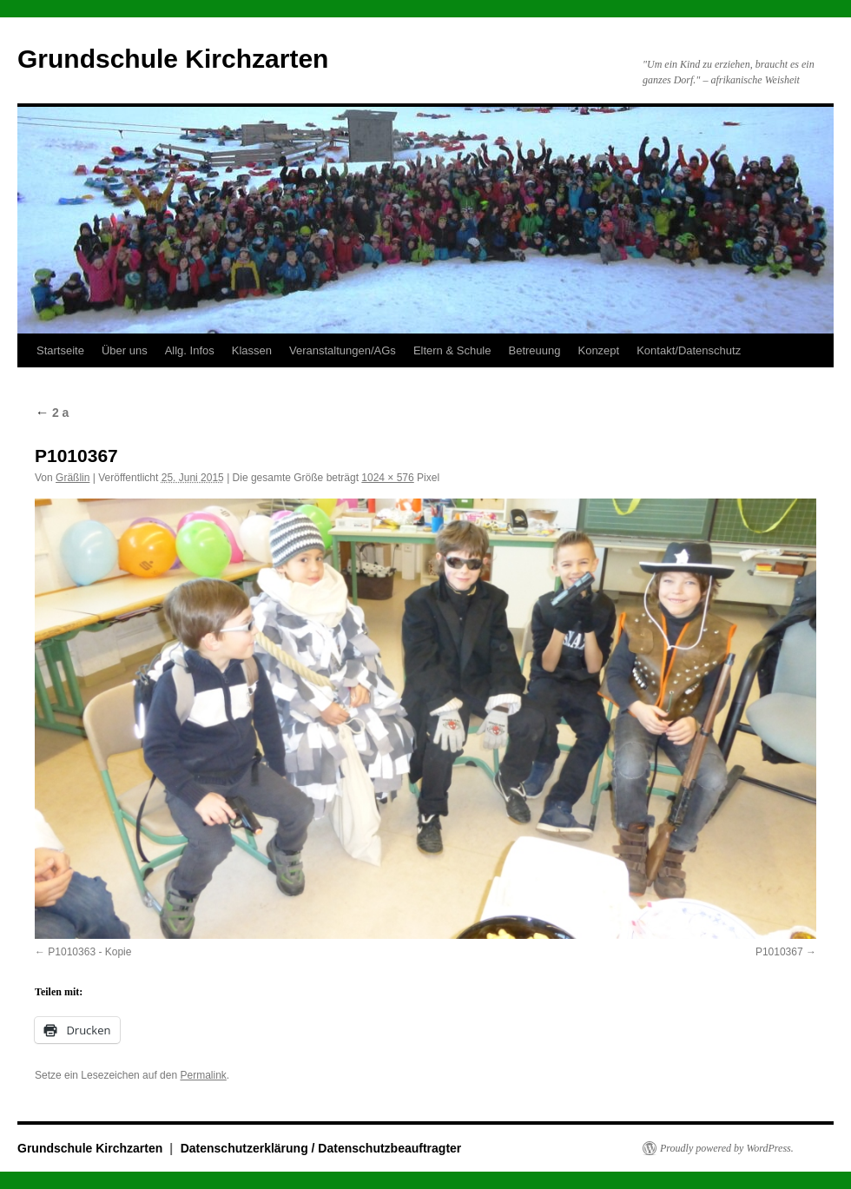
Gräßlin (72, 478)
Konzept (598, 350)
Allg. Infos (189, 350)
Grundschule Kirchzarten (172, 58)
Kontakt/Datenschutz (689, 350)
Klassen (252, 350)
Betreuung (534, 350)
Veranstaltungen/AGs (342, 350)
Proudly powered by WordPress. (727, 1148)
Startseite (60, 350)
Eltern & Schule (452, 350)
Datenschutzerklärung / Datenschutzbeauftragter (321, 1148)
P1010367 (779, 952)
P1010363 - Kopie (89, 952)
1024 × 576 (387, 478)
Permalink (203, 1075)
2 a (52, 412)
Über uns (125, 350)
